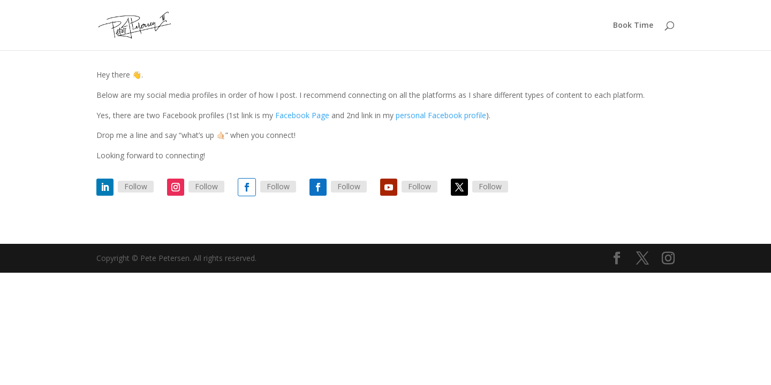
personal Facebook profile (441, 115)
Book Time (633, 25)
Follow (135, 186)
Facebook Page (302, 115)
